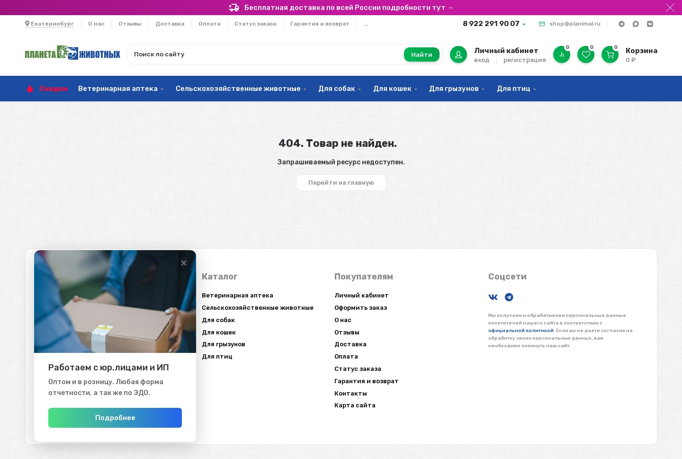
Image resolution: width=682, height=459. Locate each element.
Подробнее (129, 418)
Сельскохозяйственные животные (238, 88)
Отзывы (129, 23)
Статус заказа (255, 23)
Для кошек (392, 88)
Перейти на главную (341, 182)
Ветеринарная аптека (118, 88)
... (366, 23)
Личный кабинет (361, 295)
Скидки (53, 88)
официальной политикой (521, 330)
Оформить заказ (360, 307)
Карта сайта (355, 405)
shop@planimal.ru (575, 23)
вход (481, 59)
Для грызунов (454, 88)
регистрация (524, 59)
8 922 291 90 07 (491, 23)
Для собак (336, 88)
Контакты (350, 393)
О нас (96, 23)
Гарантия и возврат (320, 23)
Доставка (169, 23)
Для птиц (513, 88)
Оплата (209, 23)
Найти (421, 54)
